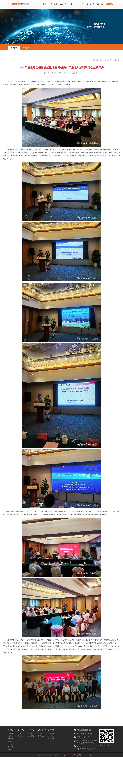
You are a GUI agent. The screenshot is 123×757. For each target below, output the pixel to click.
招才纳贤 (51, 730)
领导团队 (10, 747)
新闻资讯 (63, 4)
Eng (111, 4)
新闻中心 (108, 60)
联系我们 (100, 4)
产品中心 (72, 4)
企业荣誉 (10, 739)
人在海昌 (51, 733)
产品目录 (31, 733)
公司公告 (41, 733)
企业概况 (54, 4)
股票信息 (41, 736)
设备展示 (31, 736)
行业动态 (21, 736)
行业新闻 (26, 48)
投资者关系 (90, 4)
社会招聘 (51, 736)
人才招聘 (81, 4)
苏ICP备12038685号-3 (66, 755)
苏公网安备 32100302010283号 (82, 754)
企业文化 (10, 749)
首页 (44, 4)
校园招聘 (51, 739)
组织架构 (10, 736)
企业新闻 (14, 48)
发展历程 (10, 744)
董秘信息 (41, 739)
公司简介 (10, 733)
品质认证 (10, 741)
